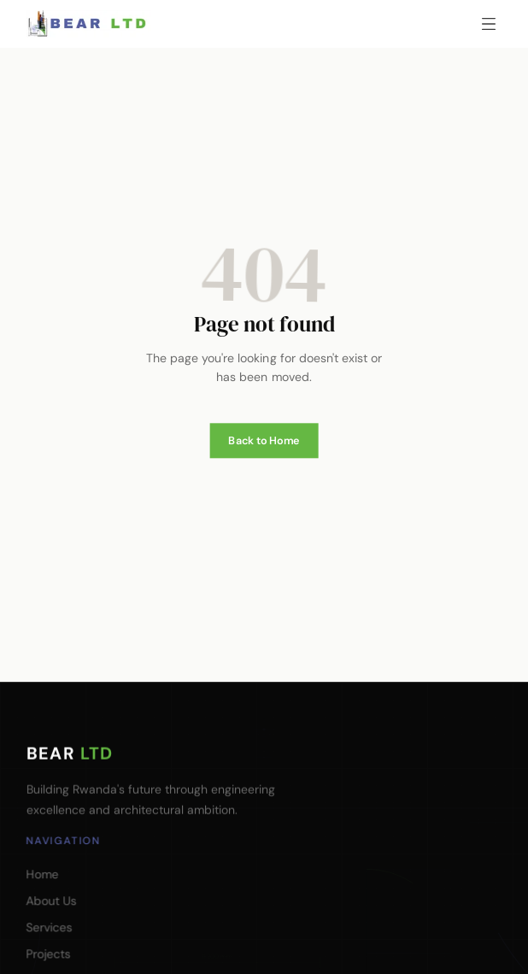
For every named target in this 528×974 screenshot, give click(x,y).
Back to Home (264, 428)
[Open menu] (489, 24)
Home (42, 874)
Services (49, 927)
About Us (51, 900)
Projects (48, 953)
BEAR (68, 750)
